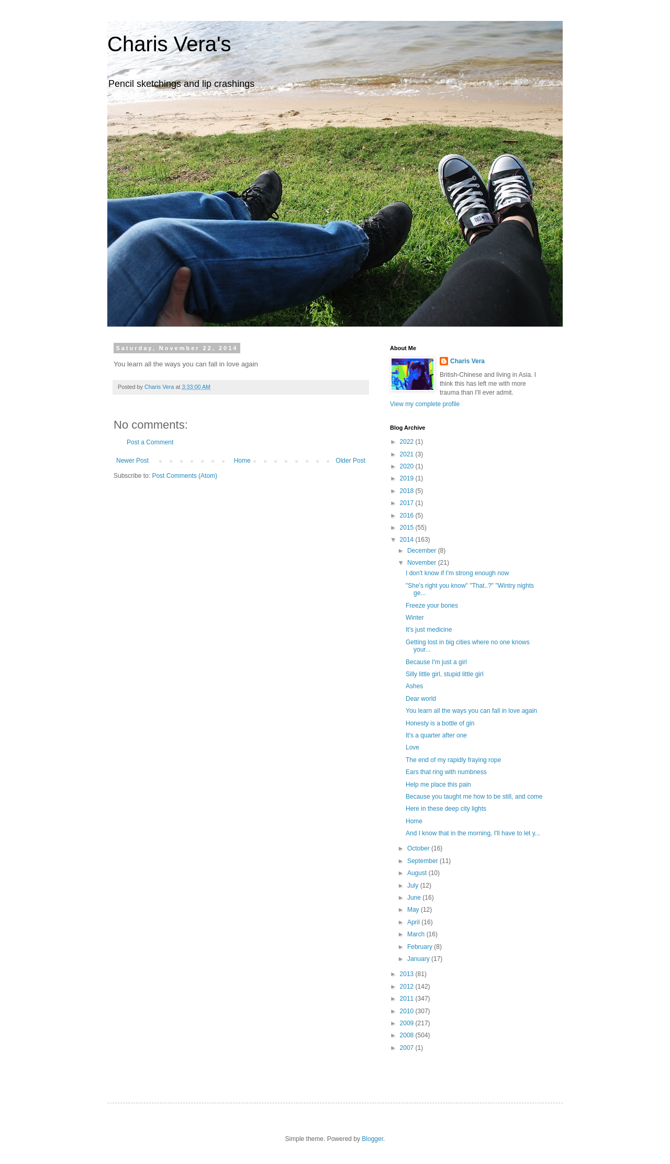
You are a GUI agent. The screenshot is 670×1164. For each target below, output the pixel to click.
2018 (408, 491)
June (414, 897)
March (417, 934)
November (422, 562)
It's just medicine (429, 629)
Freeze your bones (432, 605)
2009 (408, 1023)
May (414, 909)
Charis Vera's (169, 43)
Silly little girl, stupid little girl (445, 674)
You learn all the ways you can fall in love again (471, 710)
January (419, 958)
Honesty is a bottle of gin (440, 723)
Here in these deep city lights (446, 808)
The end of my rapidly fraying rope (453, 760)
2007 (408, 1047)
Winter (415, 617)
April (414, 922)
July (413, 885)
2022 (408, 441)
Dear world (421, 698)
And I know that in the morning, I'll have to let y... (473, 833)
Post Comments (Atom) (184, 475)
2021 (408, 454)
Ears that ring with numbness (446, 772)
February (420, 946)
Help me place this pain (438, 784)
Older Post (350, 460)
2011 (408, 998)
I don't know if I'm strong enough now (457, 573)
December (422, 550)
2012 (408, 986)
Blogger (372, 1139)
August (418, 873)
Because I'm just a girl (436, 662)
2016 (408, 515)
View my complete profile (425, 404)
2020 (408, 466)
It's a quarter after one (436, 735)
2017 (408, 503)
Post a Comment (150, 442)
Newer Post (132, 460)
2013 (408, 974)
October (419, 848)
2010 (408, 1011)
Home (242, 460)
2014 (408, 539)
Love (412, 747)
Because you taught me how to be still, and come (474, 796)
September (423, 861)
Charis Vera (467, 361)
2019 (408, 478)
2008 (408, 1035)
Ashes (414, 686)
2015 (408, 527)
